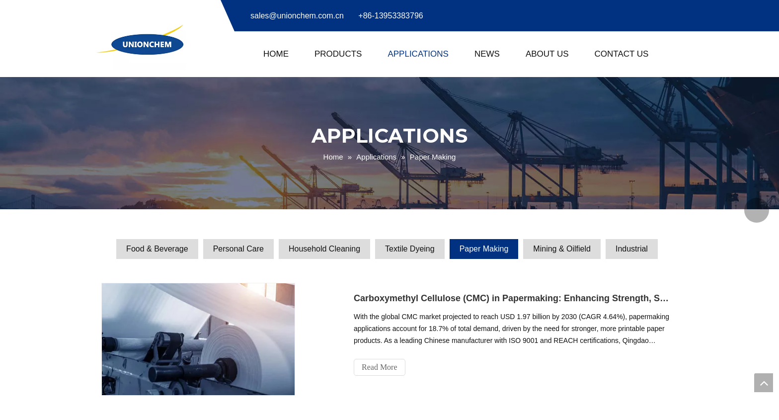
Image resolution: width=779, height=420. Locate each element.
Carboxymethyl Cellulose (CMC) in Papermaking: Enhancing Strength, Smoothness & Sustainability (513, 298)
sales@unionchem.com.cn (297, 15)
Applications (418, 54)
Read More (379, 367)
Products (338, 54)
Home (276, 54)
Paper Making (484, 249)
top (763, 382)
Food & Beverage (157, 249)
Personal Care (238, 249)
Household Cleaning (324, 249)
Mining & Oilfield (562, 249)
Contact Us (622, 54)
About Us (547, 54)
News (487, 54)
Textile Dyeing (410, 249)
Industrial (632, 249)
